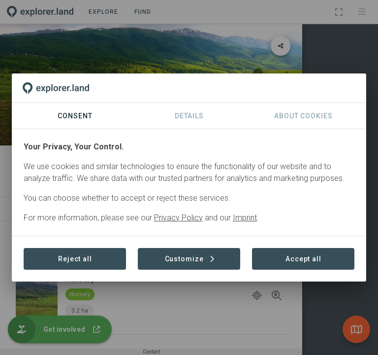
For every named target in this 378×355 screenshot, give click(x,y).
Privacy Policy (178, 217)
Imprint (245, 217)
